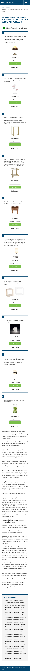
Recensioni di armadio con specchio (14, 607)
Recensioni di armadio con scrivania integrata (15, 617)
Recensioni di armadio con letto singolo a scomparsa (15, 644)
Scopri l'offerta (15, 63)
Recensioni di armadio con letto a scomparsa (15, 648)
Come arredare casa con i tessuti (14, 600)
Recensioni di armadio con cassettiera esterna (15, 656)
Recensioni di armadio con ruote (13, 627)
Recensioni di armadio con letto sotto (15, 641)
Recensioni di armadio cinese (13, 658)
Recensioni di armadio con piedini (14, 634)
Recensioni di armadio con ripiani (14, 629)
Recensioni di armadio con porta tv (14, 631)
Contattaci (3, 669)
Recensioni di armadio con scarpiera (15, 624)
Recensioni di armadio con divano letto (15, 653)
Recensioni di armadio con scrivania (14, 622)
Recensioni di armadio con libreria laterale (15, 636)
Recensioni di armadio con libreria (14, 639)
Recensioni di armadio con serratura (15, 614)
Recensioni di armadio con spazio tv (14, 612)
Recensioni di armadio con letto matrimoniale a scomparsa (15, 646)
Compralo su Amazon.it (15, 60)
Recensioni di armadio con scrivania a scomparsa (15, 619)
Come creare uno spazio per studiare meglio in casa (15, 605)
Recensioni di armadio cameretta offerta (15, 610)
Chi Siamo (3, 667)
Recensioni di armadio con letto (13, 651)
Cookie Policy (22, 667)
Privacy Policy (15, 667)
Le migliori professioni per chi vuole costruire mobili (15, 602)
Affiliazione (8, 667)
